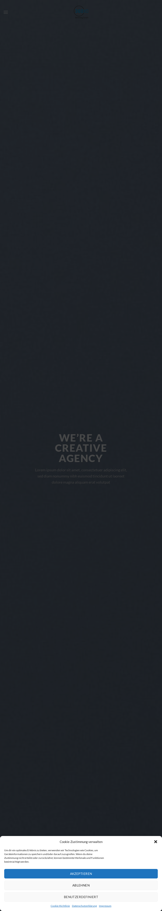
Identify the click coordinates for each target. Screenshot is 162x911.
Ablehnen (81, 885)
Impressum (105, 905)
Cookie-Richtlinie (60, 905)
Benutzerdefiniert (81, 897)
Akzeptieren (81, 874)
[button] (156, 842)
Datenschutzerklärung (84, 905)
